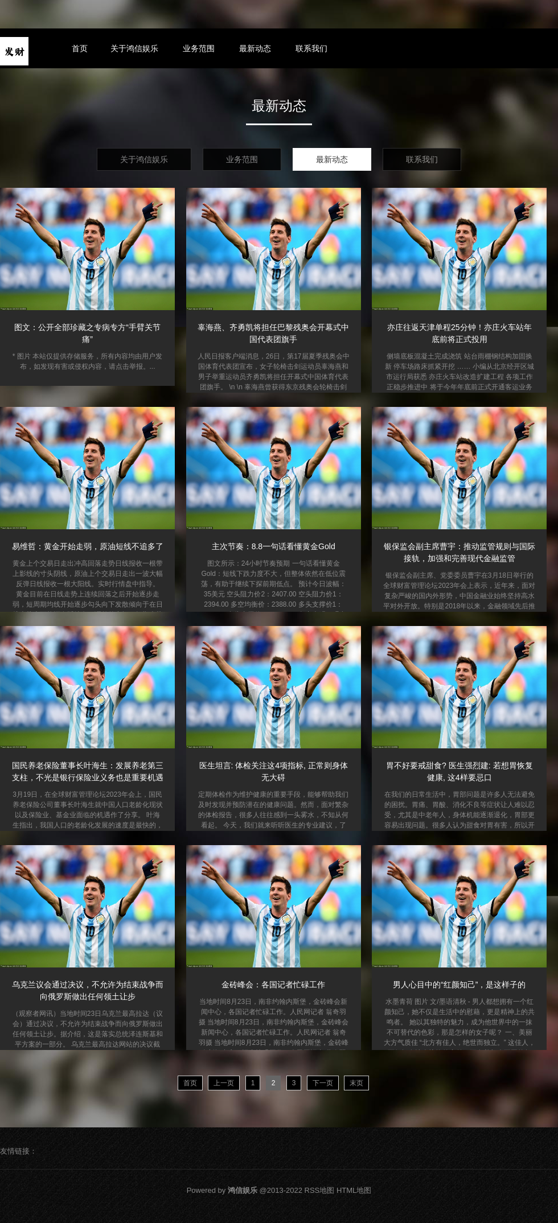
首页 (80, 48)
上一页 (224, 1083)
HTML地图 (354, 1190)
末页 (356, 1083)
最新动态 (255, 48)
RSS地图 (320, 1190)
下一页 (323, 1083)
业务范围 (199, 48)
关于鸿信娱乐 (134, 48)
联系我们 (311, 48)
